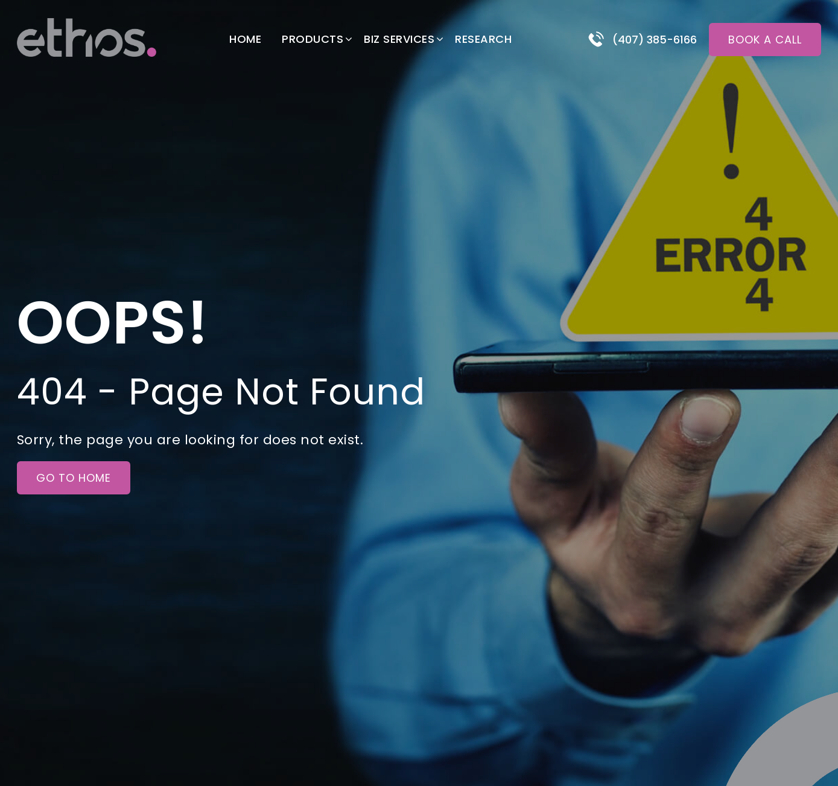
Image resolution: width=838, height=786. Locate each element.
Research (483, 38)
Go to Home (73, 477)
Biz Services (399, 38)
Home (245, 38)
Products (312, 38)
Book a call (765, 39)
